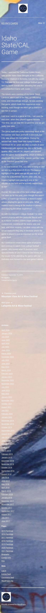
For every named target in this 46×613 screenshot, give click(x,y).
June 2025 (5, 340)
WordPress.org (7, 581)
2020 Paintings (7, 548)
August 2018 (6, 474)
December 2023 (7, 357)
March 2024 (6, 354)
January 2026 (6, 333)
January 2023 (6, 377)
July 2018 (5, 478)
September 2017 (7, 511)
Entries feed (6, 574)
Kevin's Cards (9, 23)
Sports (14, 280)
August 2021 (6, 407)
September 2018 (7, 471)
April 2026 (5, 330)
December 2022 (7, 380)
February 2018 (7, 494)
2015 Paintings (7, 531)
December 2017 (7, 501)
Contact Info (6, 558)
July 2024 (5, 347)
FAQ (3, 561)
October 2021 (6, 404)
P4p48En (7, 278)
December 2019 (7, 421)
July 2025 (5, 337)
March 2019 (6, 451)
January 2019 (6, 457)
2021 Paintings (7, 551)
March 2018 (6, 491)
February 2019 (7, 454)
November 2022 (7, 384)
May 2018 (5, 484)
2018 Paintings (7, 541)
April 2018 (5, 488)
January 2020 (6, 417)
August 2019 (6, 434)
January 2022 (6, 397)
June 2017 (5, 521)
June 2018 (5, 481)
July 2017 (5, 518)
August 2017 (6, 514)
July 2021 (5, 410)
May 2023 (5, 367)
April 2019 (5, 447)
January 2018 (6, 498)
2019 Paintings (7, 544)
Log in (3, 571)
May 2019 (5, 444)
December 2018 (7, 461)
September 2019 (7, 431)
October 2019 (6, 427)
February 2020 (7, 414)
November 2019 (7, 424)
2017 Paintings (7, 538)
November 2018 (7, 464)
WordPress (21, 604)
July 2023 (5, 360)
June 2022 (5, 390)
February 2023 (7, 374)
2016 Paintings (7, 534)
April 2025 (5, 343)
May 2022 (5, 394)
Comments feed (7, 577)
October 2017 (6, 508)
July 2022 (5, 387)
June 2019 (5, 441)
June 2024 (5, 350)
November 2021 (7, 400)
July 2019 (5, 437)
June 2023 (5, 364)
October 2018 (6, 467)
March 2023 (6, 370)
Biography (5, 554)
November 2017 (7, 504)
